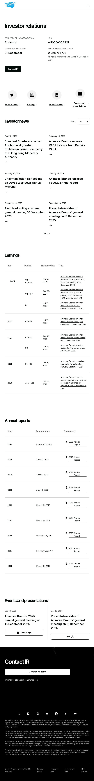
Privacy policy (40, 770)
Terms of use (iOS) (69, 770)
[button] (87, 5)
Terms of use (54, 770)
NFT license (84, 770)
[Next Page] (47, 234)
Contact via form (37, 671)
